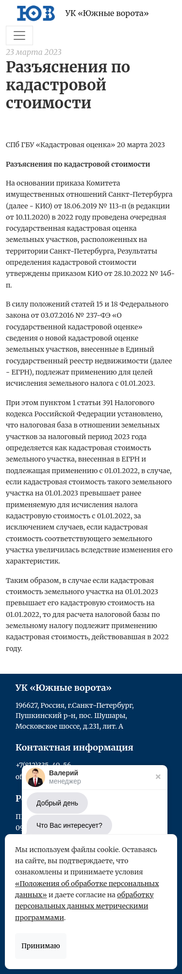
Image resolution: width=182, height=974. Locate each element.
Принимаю (40, 945)
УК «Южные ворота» (80, 13)
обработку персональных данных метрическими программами (84, 906)
